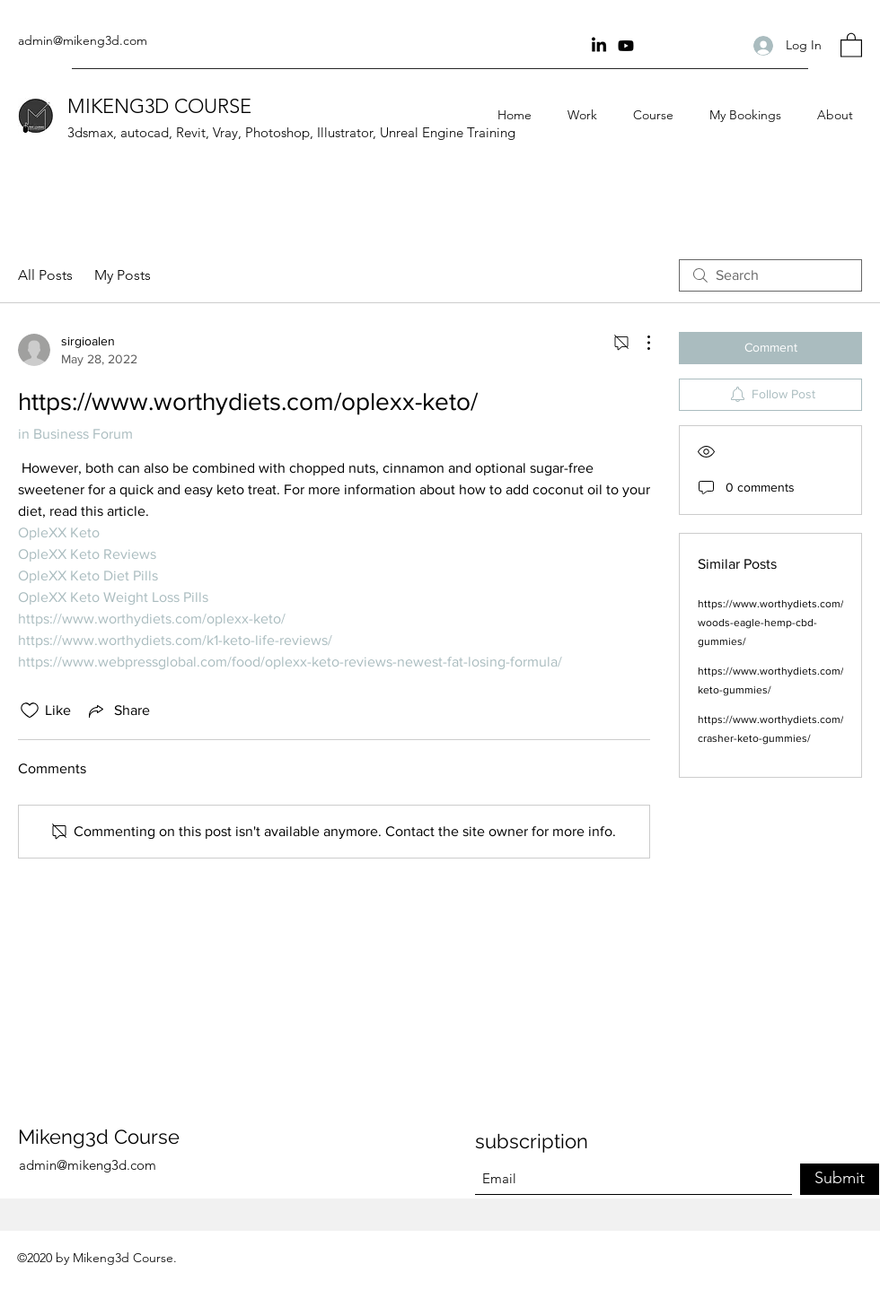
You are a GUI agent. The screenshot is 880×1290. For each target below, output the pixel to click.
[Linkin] (599, 46)
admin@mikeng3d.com (82, 40)
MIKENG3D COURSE (159, 106)
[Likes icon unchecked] (29, 710)
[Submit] (839, 1179)
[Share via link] (117, 710)
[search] (770, 275)
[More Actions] (639, 342)
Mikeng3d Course (99, 1136)
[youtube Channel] (626, 46)
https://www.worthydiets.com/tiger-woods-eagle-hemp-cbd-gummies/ (784, 622)
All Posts (45, 274)
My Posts (122, 274)
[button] (851, 44)
